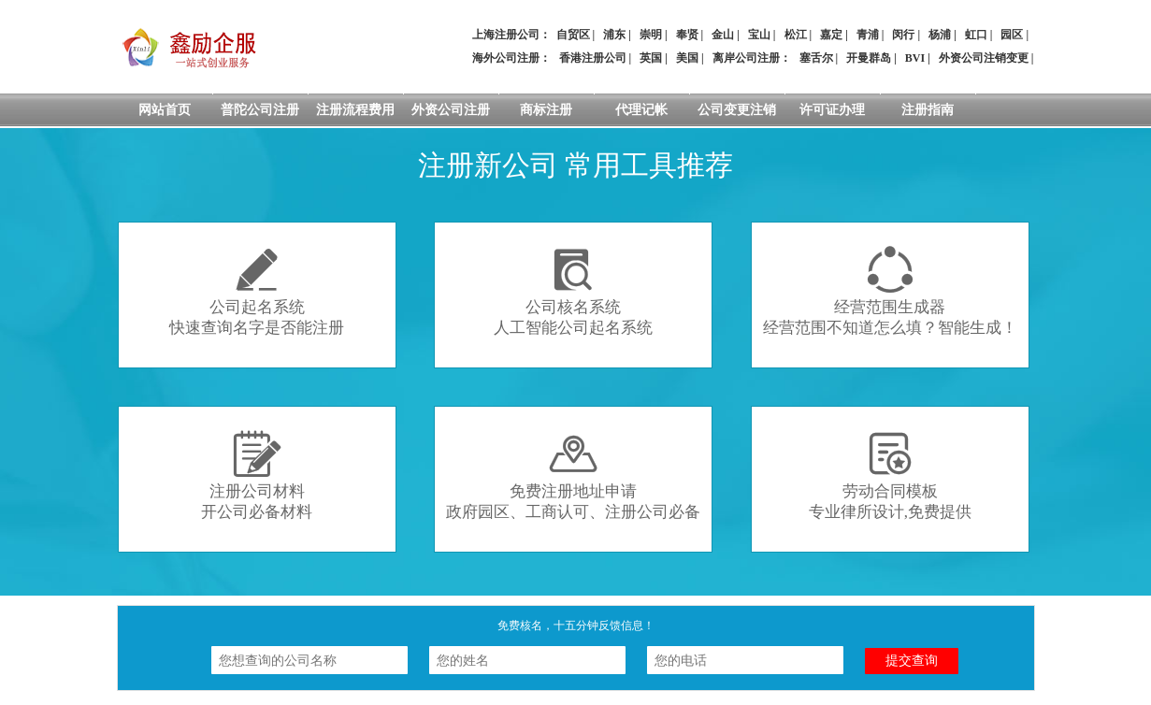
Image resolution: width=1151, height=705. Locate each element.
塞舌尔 (816, 58)
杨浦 (939, 34)
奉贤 (687, 34)
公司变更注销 (737, 110)
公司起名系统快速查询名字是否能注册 (256, 291)
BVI (915, 58)
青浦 (867, 34)
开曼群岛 (868, 58)
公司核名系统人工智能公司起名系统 (573, 291)
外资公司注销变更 (984, 58)
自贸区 (573, 34)
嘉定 (831, 34)
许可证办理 (832, 110)
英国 (651, 58)
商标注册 (546, 110)
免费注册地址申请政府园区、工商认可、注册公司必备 (573, 475)
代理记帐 (641, 110)
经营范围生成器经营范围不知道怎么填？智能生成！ (890, 291)
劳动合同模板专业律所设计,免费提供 (890, 475)
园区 (1011, 34)
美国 (687, 58)
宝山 (759, 34)
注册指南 (927, 110)
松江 (795, 34)
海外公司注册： (511, 58)
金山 (723, 34)
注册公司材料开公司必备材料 (256, 475)
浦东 (614, 34)
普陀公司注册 (260, 110)
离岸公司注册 (746, 58)
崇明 (651, 34)
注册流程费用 (355, 110)
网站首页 (164, 110)
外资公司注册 (450, 110)
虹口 (976, 34)
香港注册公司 (592, 58)
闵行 (903, 34)
